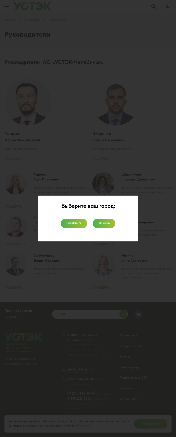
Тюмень (104, 223)
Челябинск (74, 223)
